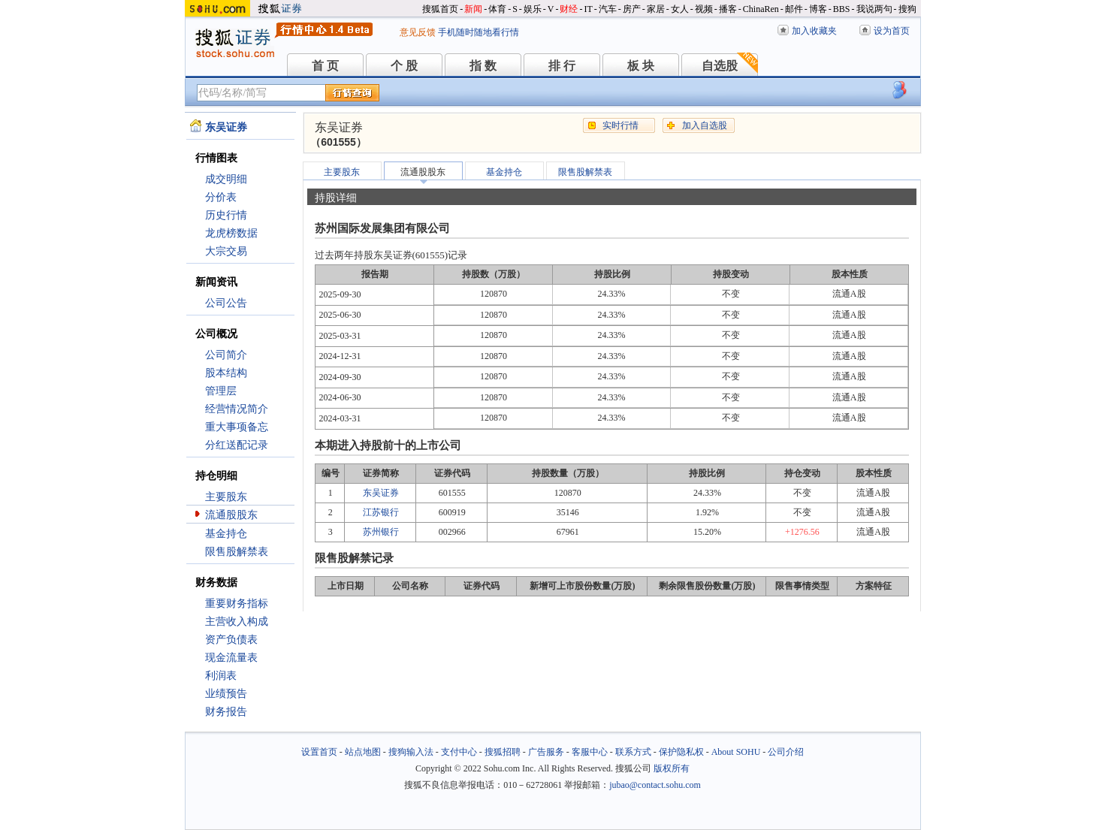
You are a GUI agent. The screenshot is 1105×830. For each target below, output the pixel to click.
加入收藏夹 (814, 31)
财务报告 (226, 711)
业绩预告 (226, 693)
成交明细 (226, 179)
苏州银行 (381, 532)
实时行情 (620, 125)
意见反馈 (418, 32)
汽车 (608, 9)
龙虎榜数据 (231, 233)
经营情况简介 (236, 409)
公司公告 (226, 303)
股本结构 (226, 373)
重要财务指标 (236, 603)
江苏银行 (381, 512)
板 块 (640, 65)
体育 (497, 9)
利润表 (221, 675)
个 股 (404, 65)
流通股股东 (231, 515)
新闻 (473, 9)
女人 (680, 9)
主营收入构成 (236, 621)
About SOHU (736, 752)
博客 (818, 9)
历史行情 (226, 215)
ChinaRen (761, 9)
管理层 (221, 391)
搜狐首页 (440, 9)
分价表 (221, 197)
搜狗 (907, 9)
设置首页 (319, 752)
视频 (704, 9)
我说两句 (874, 9)
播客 (728, 9)
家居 (656, 9)
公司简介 (226, 355)
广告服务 (546, 752)
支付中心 (459, 752)
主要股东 (226, 497)
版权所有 (672, 768)
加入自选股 (704, 125)
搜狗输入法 (410, 752)
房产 (632, 9)
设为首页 (892, 31)
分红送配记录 (236, 445)
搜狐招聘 (503, 752)
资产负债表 (231, 639)
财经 (569, 9)
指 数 (483, 65)
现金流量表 (231, 657)
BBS (841, 9)
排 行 (561, 65)
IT (588, 9)
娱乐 (533, 9)
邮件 (794, 9)
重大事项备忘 (236, 427)
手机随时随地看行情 (478, 32)
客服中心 (590, 752)
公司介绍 (786, 752)
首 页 (325, 65)
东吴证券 (381, 492)
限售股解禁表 (236, 551)
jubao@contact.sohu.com (655, 785)
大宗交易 (226, 251)
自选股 (720, 65)
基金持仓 (226, 533)
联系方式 (633, 752)
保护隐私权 (681, 752)
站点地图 (363, 752)
